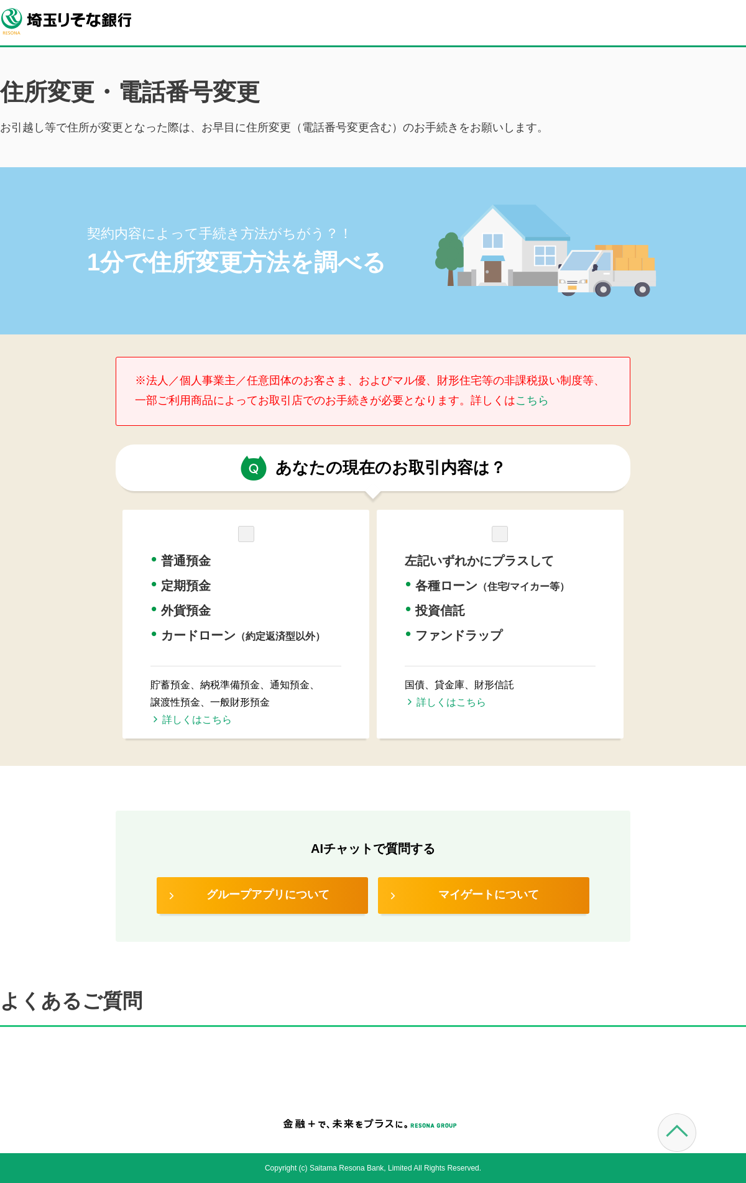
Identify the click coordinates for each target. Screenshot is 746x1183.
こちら (532, 400)
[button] (245, 588)
